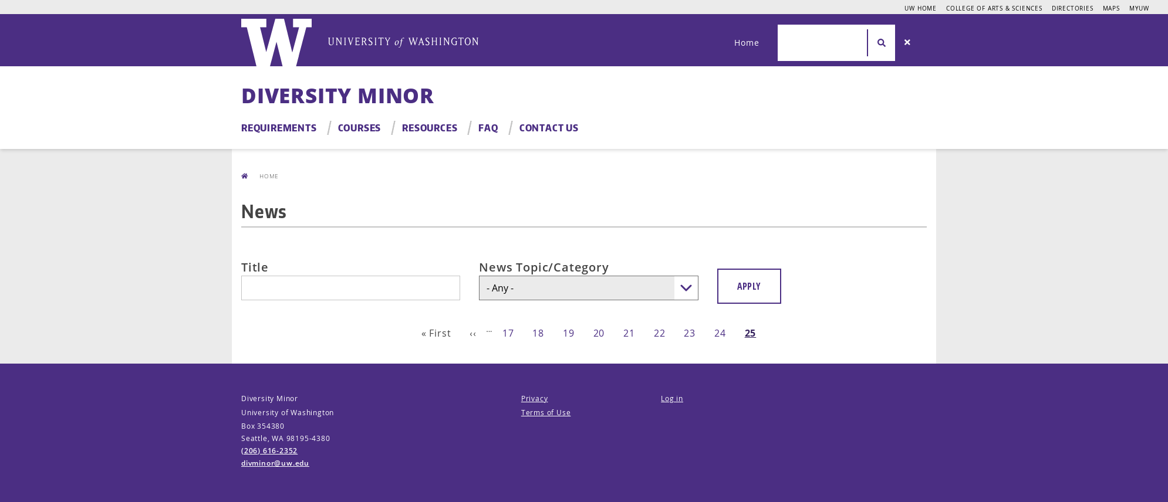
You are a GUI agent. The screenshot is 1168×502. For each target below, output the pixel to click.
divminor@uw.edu (275, 463)
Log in (672, 398)
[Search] (907, 42)
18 (538, 333)
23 (690, 333)
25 (751, 333)
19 (569, 333)
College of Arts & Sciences (994, 8)
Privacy (534, 398)
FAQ (488, 128)
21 (629, 333)
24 (720, 333)
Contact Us (549, 128)
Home (746, 42)
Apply (749, 286)
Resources (429, 128)
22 (660, 333)
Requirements (279, 128)
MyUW (1139, 8)
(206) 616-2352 (269, 451)
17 (508, 333)
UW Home (920, 8)
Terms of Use (546, 413)
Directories (1072, 8)
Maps (1111, 8)
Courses (360, 128)
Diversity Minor (337, 95)
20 (599, 333)
